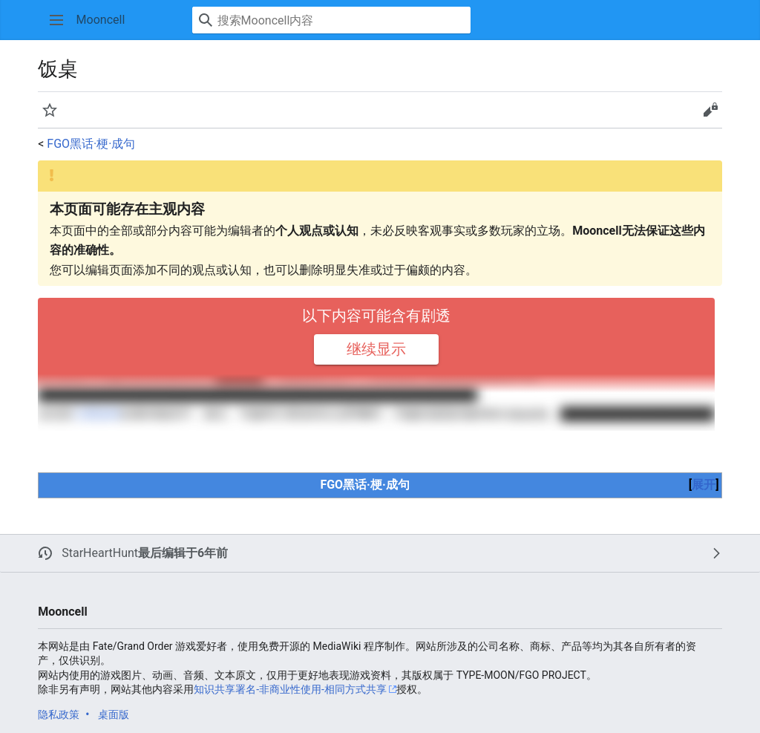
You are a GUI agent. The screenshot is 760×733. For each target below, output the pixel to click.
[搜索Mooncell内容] (331, 20)
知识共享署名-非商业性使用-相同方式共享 (290, 689)
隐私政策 (58, 714)
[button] (56, 20)
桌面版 (113, 714)
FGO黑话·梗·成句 (91, 144)
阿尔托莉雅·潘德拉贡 (152, 395)
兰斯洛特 (97, 414)
